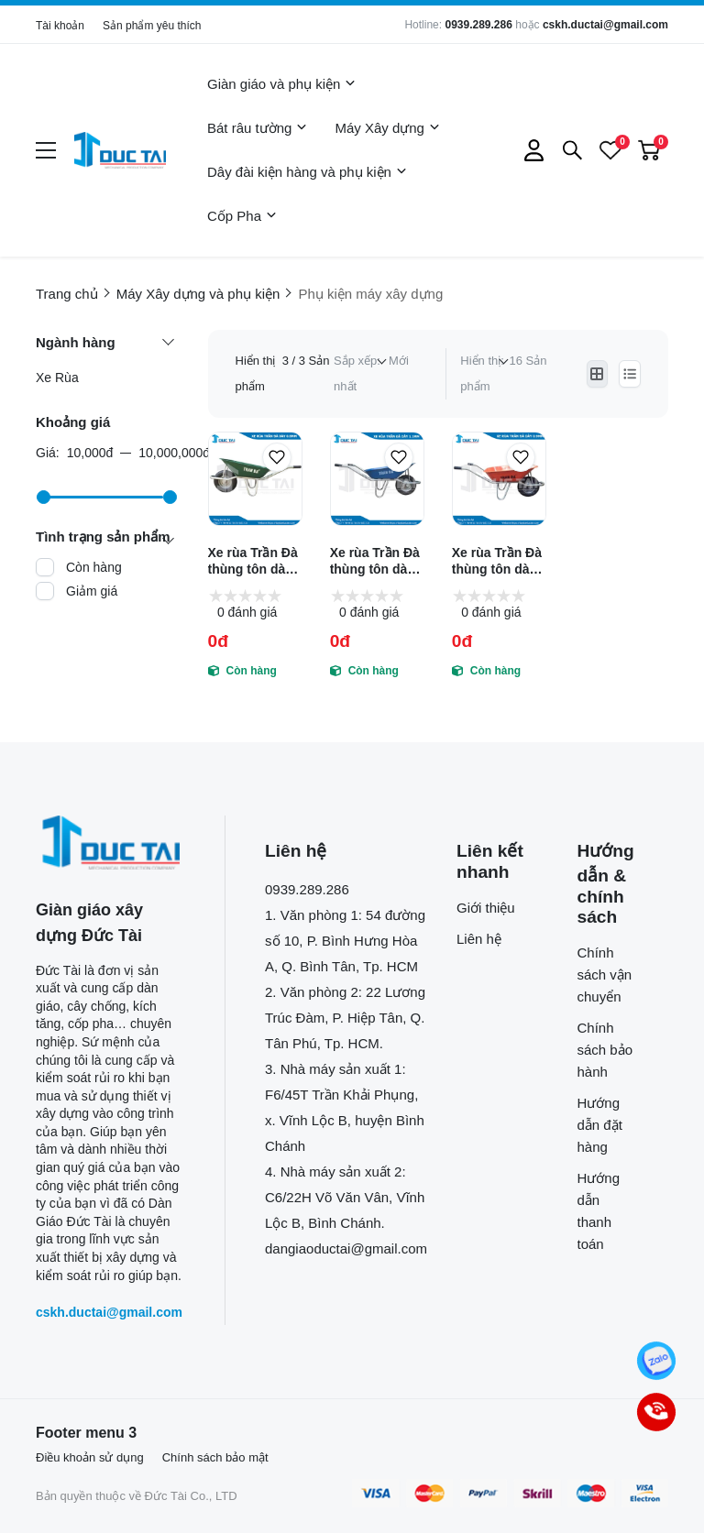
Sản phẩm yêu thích (152, 25)
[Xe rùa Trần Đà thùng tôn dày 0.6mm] (255, 479)
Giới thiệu (485, 907)
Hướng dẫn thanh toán (599, 1211)
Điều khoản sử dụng (90, 1457)
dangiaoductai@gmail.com (346, 1248)
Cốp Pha (242, 216)
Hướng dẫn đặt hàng (600, 1125)
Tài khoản (60, 25)
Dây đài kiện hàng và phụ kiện (307, 172)
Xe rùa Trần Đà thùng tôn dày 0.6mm (253, 561)
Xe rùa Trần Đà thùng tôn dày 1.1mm (375, 561)
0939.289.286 (478, 24)
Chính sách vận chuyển (605, 974)
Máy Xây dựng (387, 128)
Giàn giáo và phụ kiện (281, 84)
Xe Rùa (57, 377)
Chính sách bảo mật (215, 1457)
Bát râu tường (257, 128)
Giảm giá (91, 591)
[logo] (120, 150)
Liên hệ (478, 939)
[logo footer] (110, 843)
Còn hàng (94, 567)
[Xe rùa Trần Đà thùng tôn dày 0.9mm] (499, 479)
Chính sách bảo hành (605, 1049)
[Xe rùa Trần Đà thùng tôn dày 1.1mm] (377, 479)
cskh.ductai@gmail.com (605, 24)
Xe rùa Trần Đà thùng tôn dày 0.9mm (497, 561)
